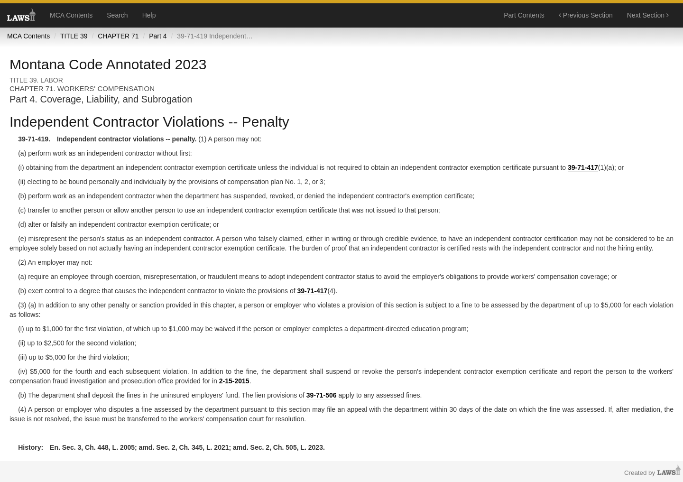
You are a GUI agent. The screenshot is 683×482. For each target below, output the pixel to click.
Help (149, 15)
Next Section (648, 15)
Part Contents (524, 15)
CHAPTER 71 (118, 36)
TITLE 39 (74, 36)
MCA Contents (71, 15)
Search (117, 15)
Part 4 (157, 36)
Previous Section (586, 15)
